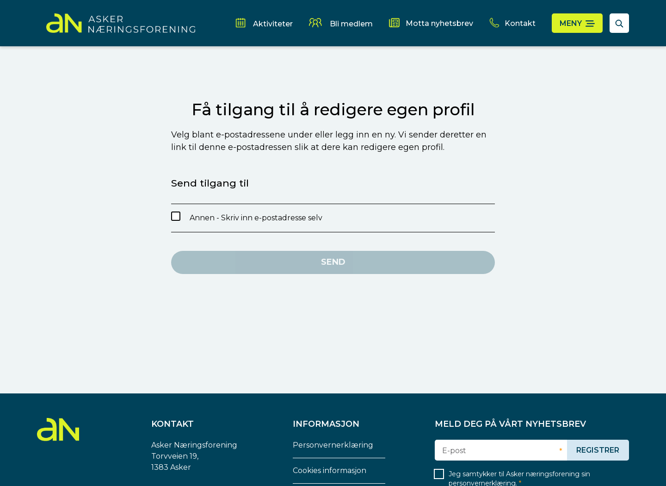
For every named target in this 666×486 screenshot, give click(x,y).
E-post (454, 451)
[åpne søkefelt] (619, 23)
